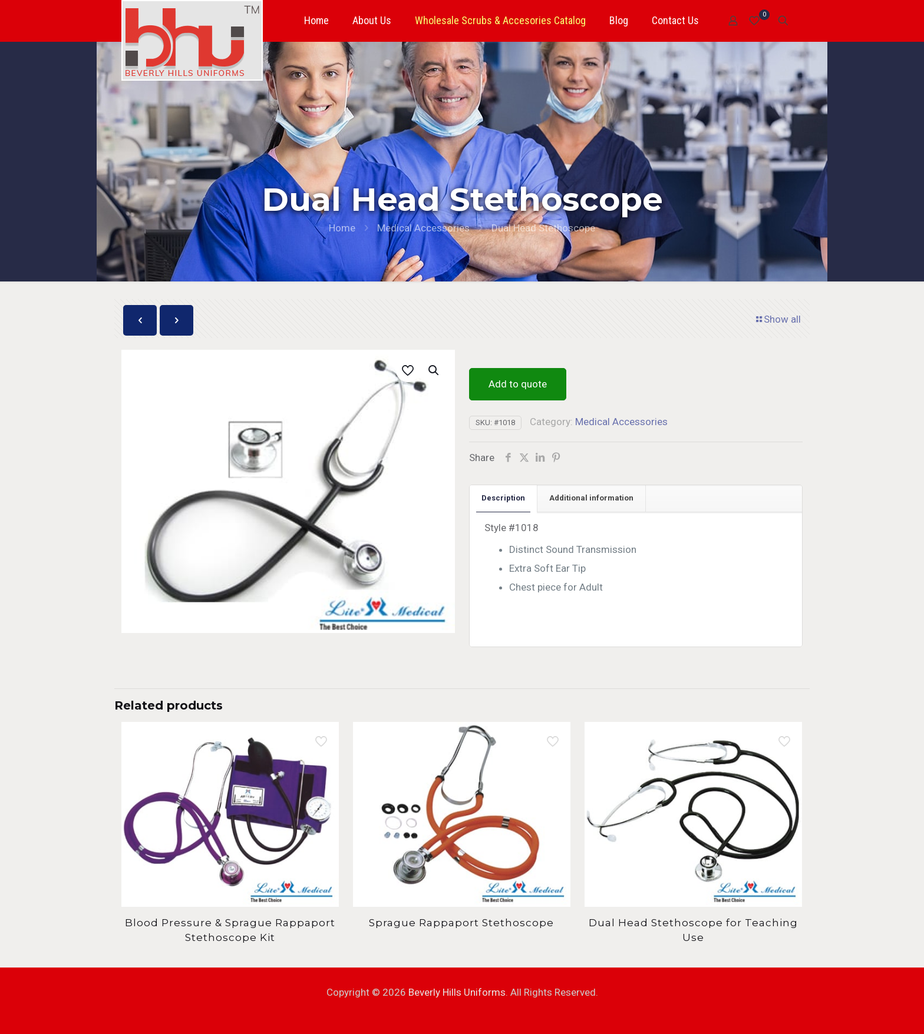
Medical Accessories (423, 228)
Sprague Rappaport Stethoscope (461, 923)
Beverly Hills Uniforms (457, 992)
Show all (777, 319)
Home (342, 228)
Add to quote (518, 384)
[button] (434, 370)
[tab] (503, 498)
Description (503, 497)
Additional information (591, 497)
